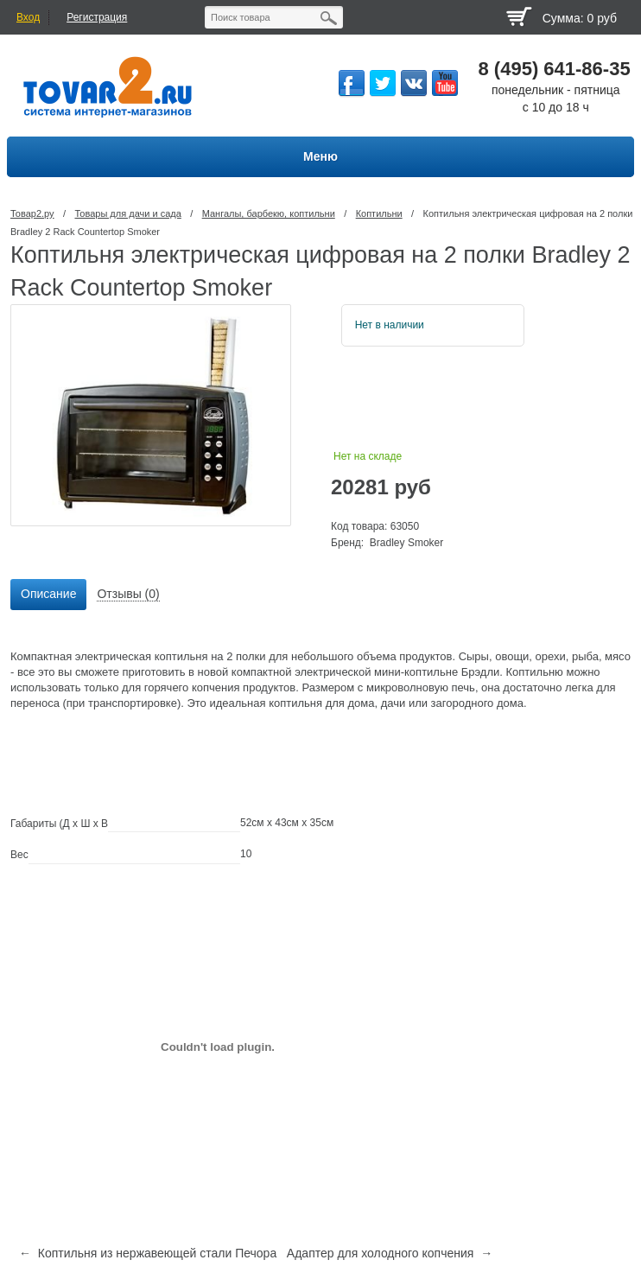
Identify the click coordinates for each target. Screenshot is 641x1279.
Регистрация (97, 17)
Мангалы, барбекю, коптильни (268, 213)
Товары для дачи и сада (127, 213)
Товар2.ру (32, 213)
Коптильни (379, 213)
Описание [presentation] (48, 594)
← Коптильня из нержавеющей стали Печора (147, 1253)
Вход (28, 17)
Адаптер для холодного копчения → (389, 1253)
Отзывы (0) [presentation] (128, 594)
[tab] (48, 594)
